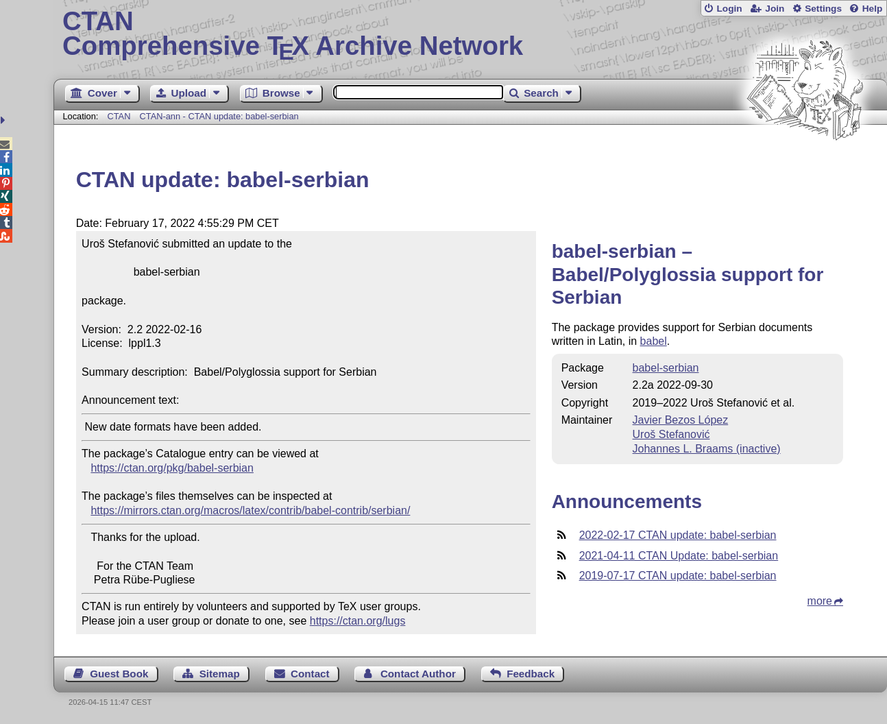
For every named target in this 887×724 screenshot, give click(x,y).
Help (872, 8)
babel (653, 341)
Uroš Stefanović (671, 434)
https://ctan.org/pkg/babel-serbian (171, 468)
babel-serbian (666, 368)
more (819, 601)
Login (729, 8)
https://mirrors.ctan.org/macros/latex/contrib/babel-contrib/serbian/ (250, 510)
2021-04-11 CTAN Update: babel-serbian (679, 556)
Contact (310, 673)
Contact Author (418, 673)
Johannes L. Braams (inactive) (707, 449)
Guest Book (119, 673)
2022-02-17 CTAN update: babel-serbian (678, 535)
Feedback (531, 673)
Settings (823, 8)
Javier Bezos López (681, 420)
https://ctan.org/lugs (358, 621)
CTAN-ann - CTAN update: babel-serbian (219, 116)
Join (774, 8)
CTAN (119, 116)
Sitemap (219, 673)
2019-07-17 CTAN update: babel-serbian (678, 575)
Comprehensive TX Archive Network (470, 34)
